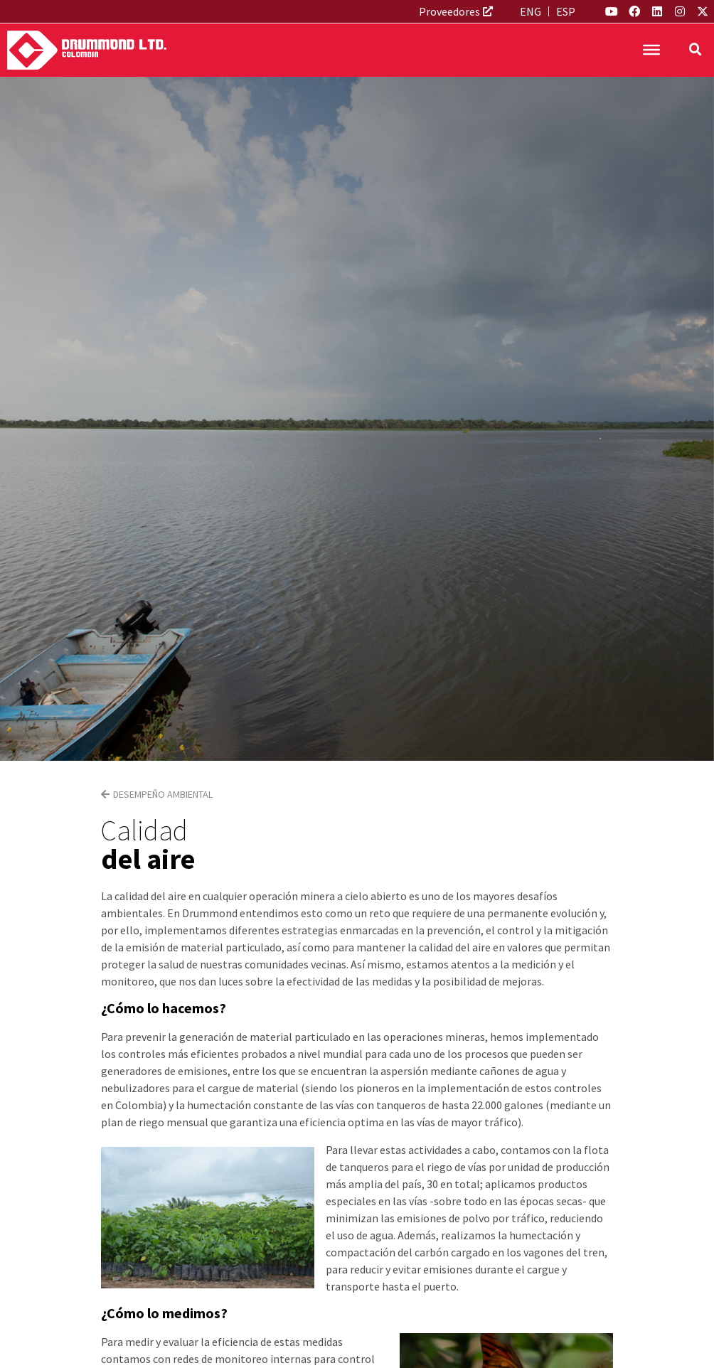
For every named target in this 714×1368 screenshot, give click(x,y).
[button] (695, 49)
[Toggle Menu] (651, 50)
